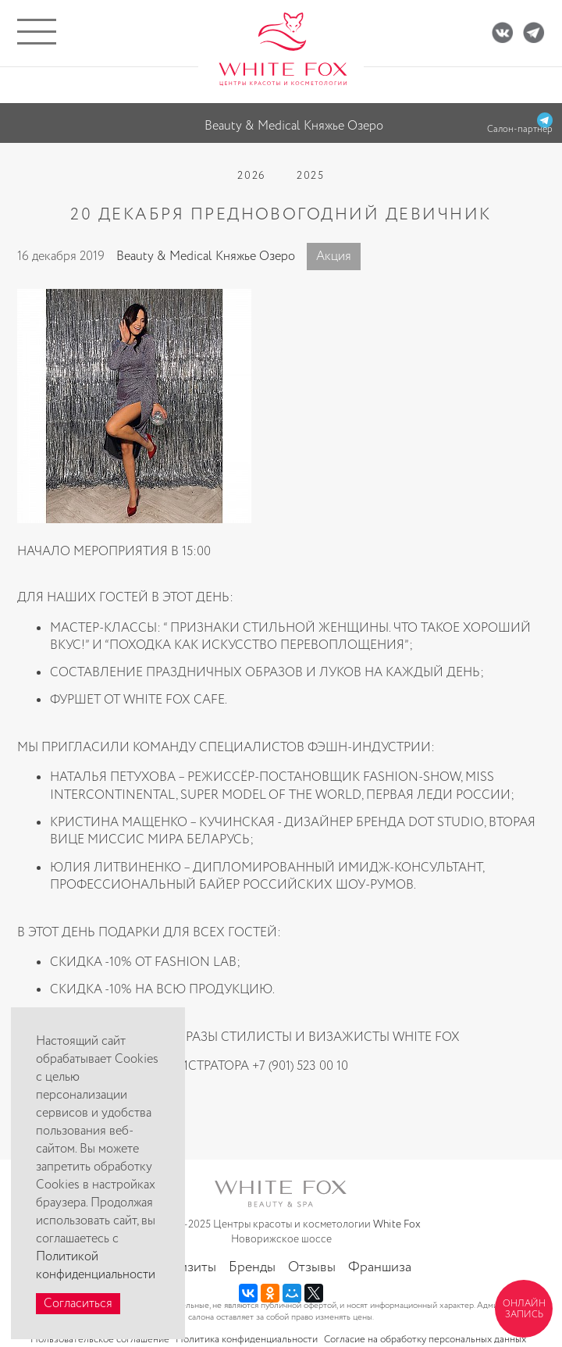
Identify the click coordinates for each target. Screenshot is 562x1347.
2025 (311, 176)
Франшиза (379, 1267)
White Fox (397, 1224)
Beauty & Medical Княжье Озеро (205, 256)
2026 (251, 176)
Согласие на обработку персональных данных (425, 1339)
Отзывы (312, 1267)
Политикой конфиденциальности (95, 1266)
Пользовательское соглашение (99, 1339)
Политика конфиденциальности (247, 1339)
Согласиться (78, 1304)
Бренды (252, 1267)
